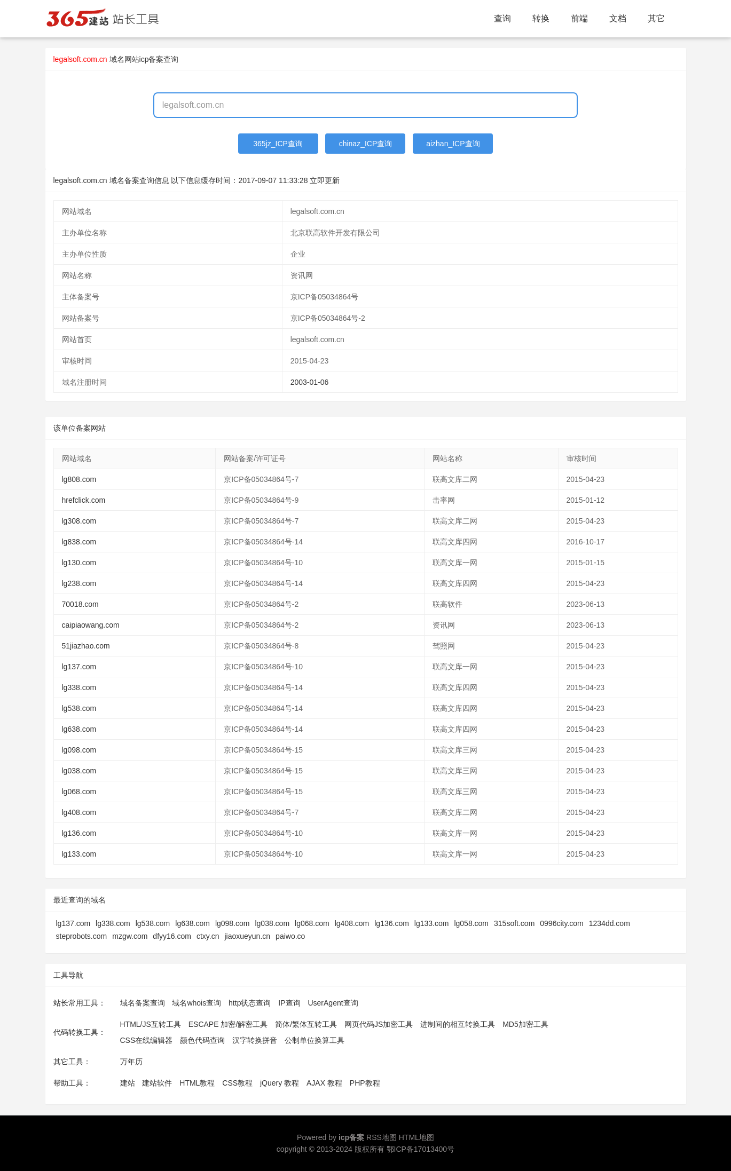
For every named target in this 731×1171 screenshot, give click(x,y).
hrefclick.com (84, 500)
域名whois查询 (196, 1003)
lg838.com (79, 541)
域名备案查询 (142, 1003)
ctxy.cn (207, 936)
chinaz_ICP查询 (365, 143)
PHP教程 (365, 1083)
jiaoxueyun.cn (247, 936)
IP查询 (289, 1003)
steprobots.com (81, 936)
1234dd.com (609, 923)
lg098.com (79, 750)
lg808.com (79, 479)
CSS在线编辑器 (146, 1040)
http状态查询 (250, 1003)
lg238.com (79, 583)
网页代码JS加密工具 (378, 1024)
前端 (579, 18)
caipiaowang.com (91, 625)
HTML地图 (416, 1137)
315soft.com (514, 923)
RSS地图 (381, 1137)
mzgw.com (129, 936)
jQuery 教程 (279, 1083)
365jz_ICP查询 (278, 143)
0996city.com (561, 923)
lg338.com (79, 687)
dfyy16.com (172, 936)
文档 (617, 18)
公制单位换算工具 (314, 1040)
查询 (502, 18)
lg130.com (79, 562)
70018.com (80, 604)
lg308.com (79, 521)
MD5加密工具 (525, 1024)
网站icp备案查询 (151, 59)
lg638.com (79, 729)
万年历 (131, 1061)
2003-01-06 (309, 382)
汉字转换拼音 (254, 1040)
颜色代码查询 (202, 1040)
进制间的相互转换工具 (457, 1024)
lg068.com (79, 791)
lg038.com (79, 770)
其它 (656, 18)
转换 (540, 18)
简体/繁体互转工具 (306, 1024)
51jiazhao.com (86, 646)
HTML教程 (197, 1083)
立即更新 (325, 180)
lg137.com (79, 666)
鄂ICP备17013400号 (421, 1149)
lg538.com (79, 708)
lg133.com (79, 854)
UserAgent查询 (333, 1003)
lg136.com (79, 833)
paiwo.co (290, 936)
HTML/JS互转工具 (150, 1024)
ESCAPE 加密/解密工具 (228, 1024)
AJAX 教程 (324, 1083)
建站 (127, 1083)
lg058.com (471, 923)
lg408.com (79, 812)
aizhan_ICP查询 (453, 143)
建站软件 (157, 1083)
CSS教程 (237, 1083)
